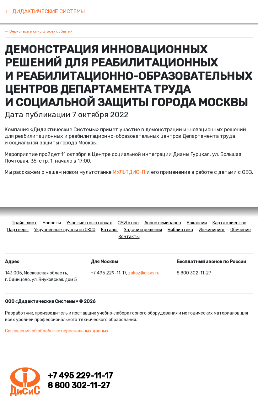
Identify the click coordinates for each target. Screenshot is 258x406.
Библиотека (180, 229)
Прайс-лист (24, 223)
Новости (52, 223)
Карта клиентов (229, 223)
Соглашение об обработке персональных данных (57, 331)
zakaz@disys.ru (143, 273)
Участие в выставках (89, 223)
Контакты (129, 236)
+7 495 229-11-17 (80, 375)
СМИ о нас (128, 223)
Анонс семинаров (162, 223)
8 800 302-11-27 (79, 385)
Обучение (240, 229)
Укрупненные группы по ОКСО (64, 229)
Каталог (109, 229)
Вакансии (197, 223)
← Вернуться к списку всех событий (39, 31)
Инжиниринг (212, 229)
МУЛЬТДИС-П (129, 172)
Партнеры (18, 229)
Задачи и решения (143, 229)
